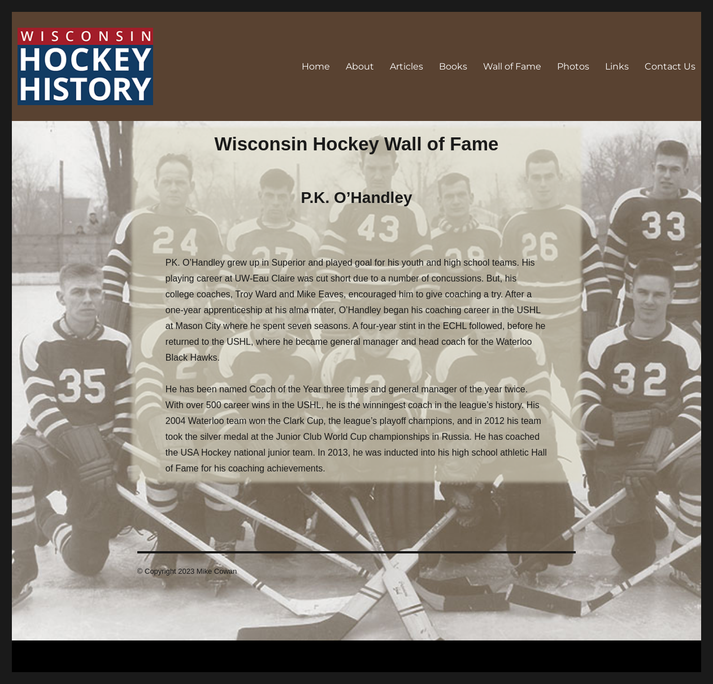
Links (617, 66)
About (360, 66)
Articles (406, 66)
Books (453, 66)
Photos (573, 66)
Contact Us (670, 66)
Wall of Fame (512, 66)
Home (316, 66)
